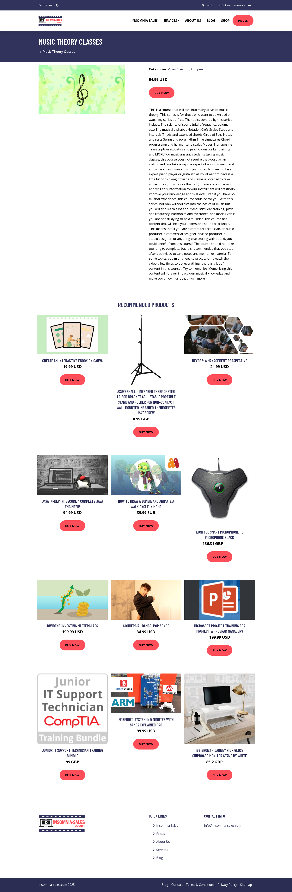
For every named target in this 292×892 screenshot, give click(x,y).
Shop (225, 20)
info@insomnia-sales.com (234, 5)
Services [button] (170, 20)
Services (162, 850)
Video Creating (178, 69)
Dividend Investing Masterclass (72, 625)
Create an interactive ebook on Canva (72, 360)
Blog (211, 20)
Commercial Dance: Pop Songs (146, 625)
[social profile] (57, 5)
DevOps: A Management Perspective (219, 360)
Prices (243, 20)
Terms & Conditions (200, 885)
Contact (177, 885)
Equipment (199, 69)
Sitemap (246, 885)
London (208, 5)
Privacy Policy (227, 885)
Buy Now (162, 93)
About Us (193, 20)
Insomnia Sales (145, 20)
